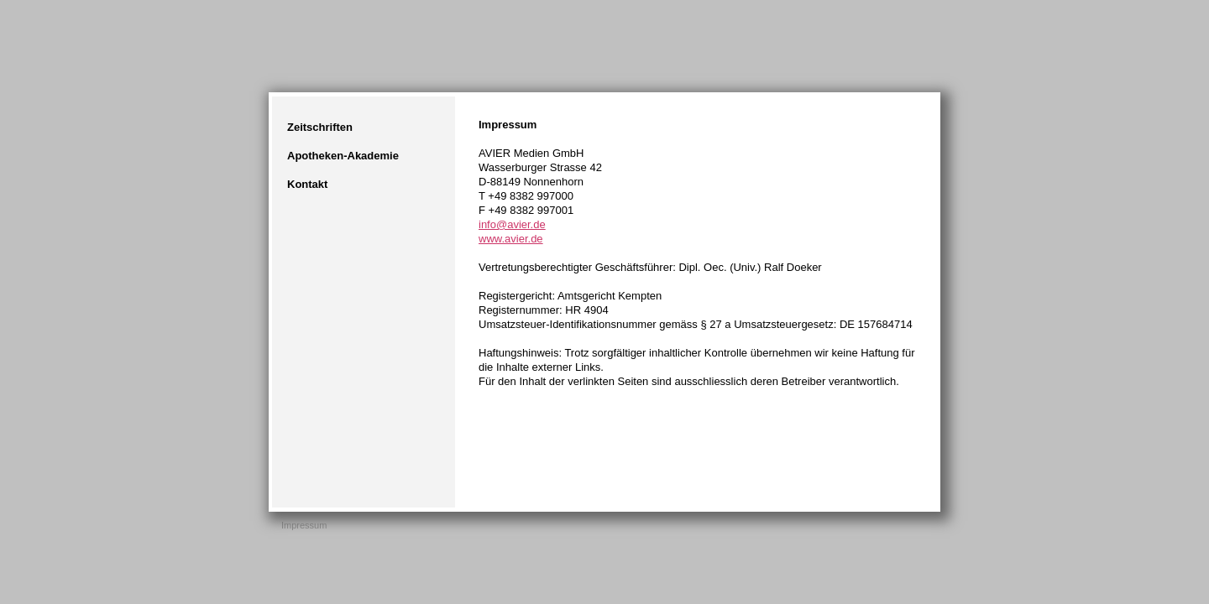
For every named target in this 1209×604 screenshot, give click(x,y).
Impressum (304, 525)
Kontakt (307, 184)
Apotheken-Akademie (343, 155)
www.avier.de (511, 238)
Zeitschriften (320, 127)
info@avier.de (512, 224)
